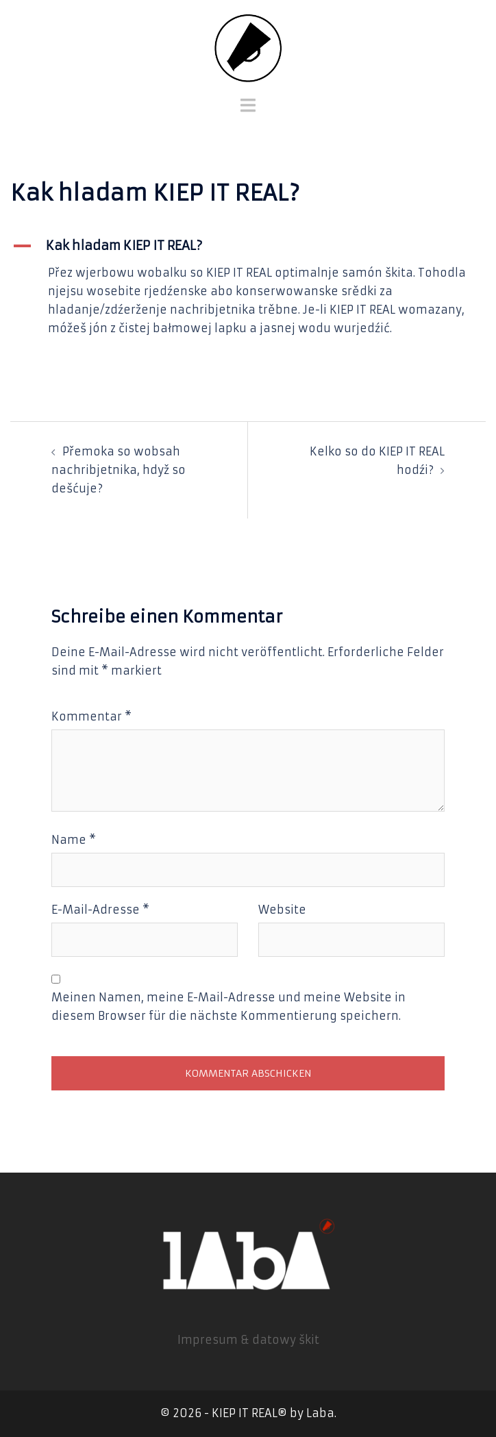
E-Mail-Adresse (100, 909)
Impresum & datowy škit (248, 1340)
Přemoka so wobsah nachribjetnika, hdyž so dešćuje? (118, 470)
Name (73, 840)
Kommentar (91, 716)
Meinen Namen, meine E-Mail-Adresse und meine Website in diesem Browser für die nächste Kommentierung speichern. (228, 1006)
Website (282, 909)
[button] (248, 246)
